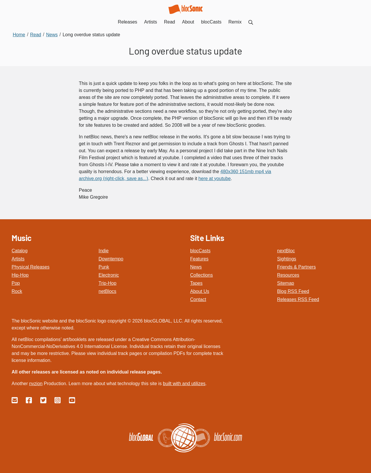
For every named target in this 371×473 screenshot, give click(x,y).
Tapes (196, 283)
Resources (288, 275)
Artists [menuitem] (150, 21)
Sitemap (285, 283)
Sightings (286, 258)
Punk (104, 266)
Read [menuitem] (169, 21)
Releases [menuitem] (127, 21)
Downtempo (111, 258)
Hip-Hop (20, 275)
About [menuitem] (188, 21)
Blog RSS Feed (293, 291)
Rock (17, 291)
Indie (104, 250)
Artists (18, 258)
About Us (199, 291)
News (196, 266)
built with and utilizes (184, 383)
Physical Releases (31, 266)
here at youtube (215, 178)
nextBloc (286, 250)
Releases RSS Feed (298, 299)
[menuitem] (250, 21)
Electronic (109, 275)
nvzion (35, 383)
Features (199, 258)
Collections (201, 275)
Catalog (20, 250)
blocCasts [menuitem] (211, 21)
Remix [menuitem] (234, 21)
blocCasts (200, 250)
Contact (198, 299)
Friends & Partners (296, 266)
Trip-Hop (108, 283)
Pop (16, 283)
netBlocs (107, 291)
